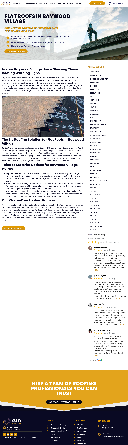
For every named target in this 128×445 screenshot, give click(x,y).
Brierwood (95, 93)
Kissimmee (94, 146)
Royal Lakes (95, 184)
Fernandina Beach (98, 124)
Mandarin (94, 160)
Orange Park (96, 170)
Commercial (31, 3)
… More (120, 266)
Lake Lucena (95, 149)
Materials (50, 3)
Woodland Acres (98, 226)
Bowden (94, 86)
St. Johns (94, 216)
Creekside (95, 111)
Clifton (93, 103)
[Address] (99, 422)
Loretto (94, 156)
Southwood (95, 202)
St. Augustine (96, 209)
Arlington (95, 72)
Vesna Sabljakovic (101, 323)
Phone (104, 414)
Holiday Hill (95, 142)
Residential (19, 3)
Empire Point (96, 121)
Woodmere (95, 230)
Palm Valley (95, 174)
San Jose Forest (97, 188)
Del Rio (93, 118)
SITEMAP (39, 440)
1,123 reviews (114, 243)
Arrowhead (95, 75)
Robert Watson (100, 247)
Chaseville (95, 96)
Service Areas (75, 3)
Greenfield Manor (98, 135)
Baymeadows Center (99, 79)
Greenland (95, 139)
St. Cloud (94, 212)
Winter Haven (96, 223)
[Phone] (99, 414)
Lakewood (95, 153)
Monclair (94, 163)
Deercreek (95, 114)
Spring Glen (95, 205)
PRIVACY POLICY (48, 440)
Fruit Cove (95, 128)
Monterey (94, 167)
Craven (93, 107)
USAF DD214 (99, 297)
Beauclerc (95, 82)
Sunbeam (94, 219)
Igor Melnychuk (100, 271)
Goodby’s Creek (97, 132)
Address (105, 422)
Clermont (94, 100)
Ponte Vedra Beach (99, 181)
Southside (95, 198)
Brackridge (95, 89)
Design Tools (62, 3)
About (41, 3)
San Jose (94, 191)
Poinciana (94, 177)
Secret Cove (96, 195)
